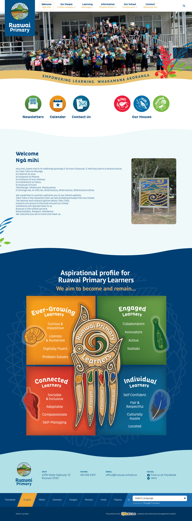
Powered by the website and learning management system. (141, 514)
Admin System (22, 514)
